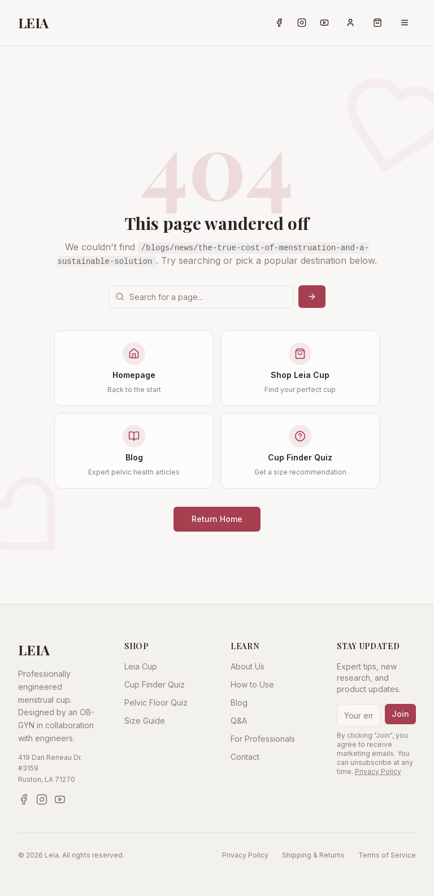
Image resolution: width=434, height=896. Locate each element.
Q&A (239, 720)
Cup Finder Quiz (154, 684)
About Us (247, 666)
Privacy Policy (378, 771)
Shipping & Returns (313, 855)
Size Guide (144, 720)
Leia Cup (140, 666)
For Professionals (263, 738)
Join (400, 714)
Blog (239, 702)
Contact (245, 757)
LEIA (33, 23)
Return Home (217, 519)
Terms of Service (387, 855)
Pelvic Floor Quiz (156, 702)
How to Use (252, 684)
